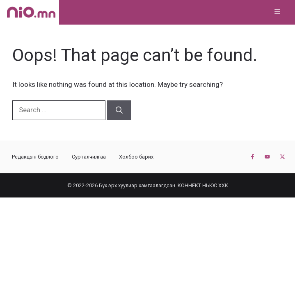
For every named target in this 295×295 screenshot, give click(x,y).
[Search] (119, 110)
